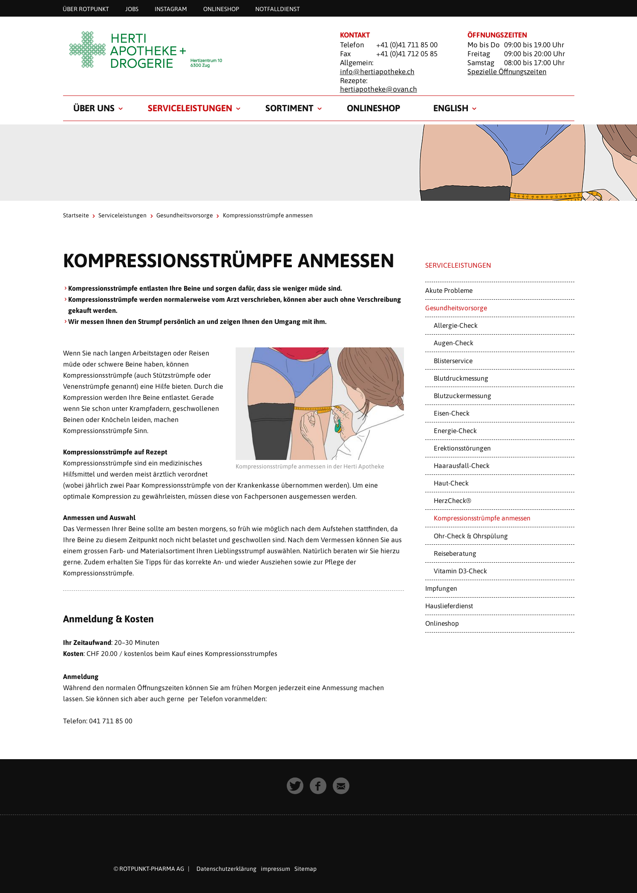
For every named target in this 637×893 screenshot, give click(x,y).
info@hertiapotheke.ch (377, 71)
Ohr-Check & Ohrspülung (471, 536)
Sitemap (305, 868)
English (450, 108)
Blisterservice (453, 360)
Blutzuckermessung (462, 395)
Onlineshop (221, 8)
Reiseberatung (455, 553)
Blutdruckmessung (461, 378)
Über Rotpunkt (86, 8)
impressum (275, 868)
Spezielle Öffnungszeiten (506, 71)
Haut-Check (451, 483)
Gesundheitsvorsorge (184, 215)
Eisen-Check (452, 413)
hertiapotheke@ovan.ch (378, 89)
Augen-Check (453, 343)
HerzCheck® (452, 500)
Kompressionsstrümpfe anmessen (482, 518)
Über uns (94, 108)
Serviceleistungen (190, 108)
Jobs (131, 8)
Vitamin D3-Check (460, 571)
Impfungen (441, 588)
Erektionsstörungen (462, 448)
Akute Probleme (449, 290)
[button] (296, 786)
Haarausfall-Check (462, 465)
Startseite (76, 215)
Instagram (171, 8)
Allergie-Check (456, 325)
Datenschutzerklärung (226, 868)
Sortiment (289, 108)
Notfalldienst (277, 8)
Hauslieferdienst (449, 606)
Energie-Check (455, 430)
